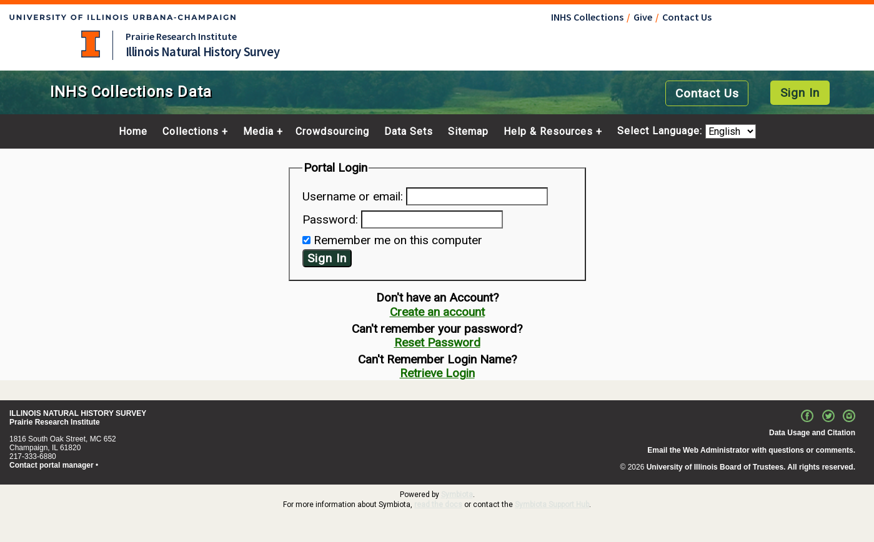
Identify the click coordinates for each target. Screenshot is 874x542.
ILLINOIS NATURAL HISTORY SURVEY (77, 413)
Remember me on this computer (398, 240)
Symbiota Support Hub (552, 504)
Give (642, 17)
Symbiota (457, 494)
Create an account (437, 312)
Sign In (800, 93)
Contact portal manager (51, 465)
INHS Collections (587, 17)
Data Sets (408, 131)
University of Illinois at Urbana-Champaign (90, 44)
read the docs (438, 504)
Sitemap (468, 131)
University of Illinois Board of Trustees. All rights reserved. (751, 467)
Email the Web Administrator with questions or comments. (751, 450)
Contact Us (687, 17)
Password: (330, 219)
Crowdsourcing (332, 131)
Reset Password (437, 342)
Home (133, 131)
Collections (190, 131)
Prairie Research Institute (181, 36)
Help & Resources (548, 131)
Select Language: (661, 131)
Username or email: (352, 196)
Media (258, 131)
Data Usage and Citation (812, 432)
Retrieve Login (437, 373)
